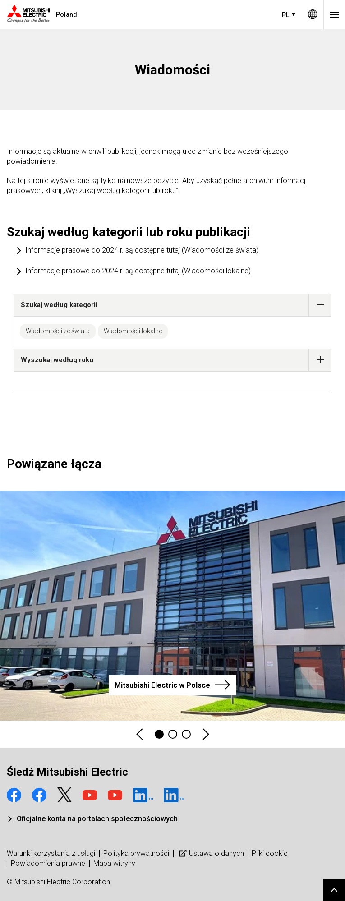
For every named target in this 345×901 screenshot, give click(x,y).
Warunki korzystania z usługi (51, 853)
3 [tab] (186, 734)
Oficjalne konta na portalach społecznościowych (97, 818)
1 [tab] (159, 734)
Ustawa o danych (210, 853)
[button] (320, 305)
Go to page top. (334, 890)
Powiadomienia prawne (48, 863)
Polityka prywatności (136, 853)
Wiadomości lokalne (133, 331)
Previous (140, 734)
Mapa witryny (114, 863)
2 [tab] (172, 734)
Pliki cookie (270, 853)
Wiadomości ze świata (58, 331)
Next (205, 734)
